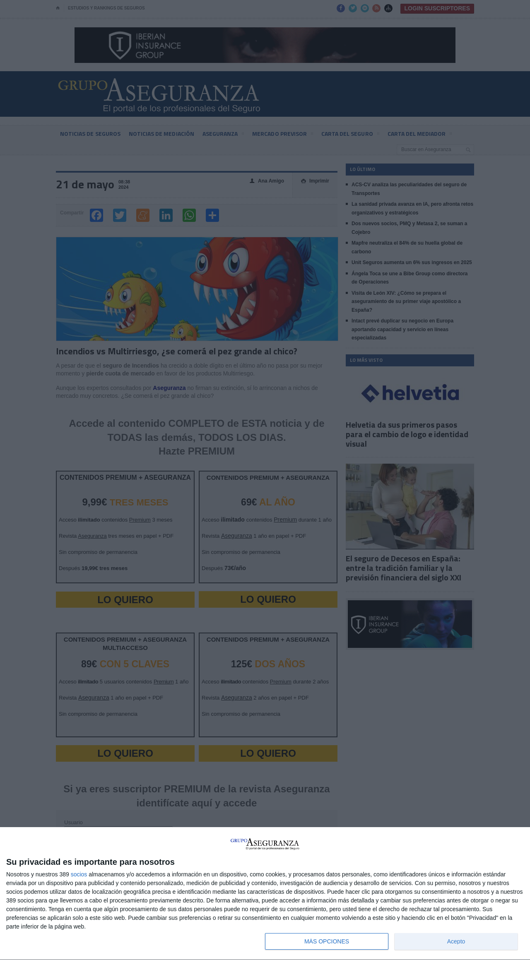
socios (79, 874)
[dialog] (265, 894)
